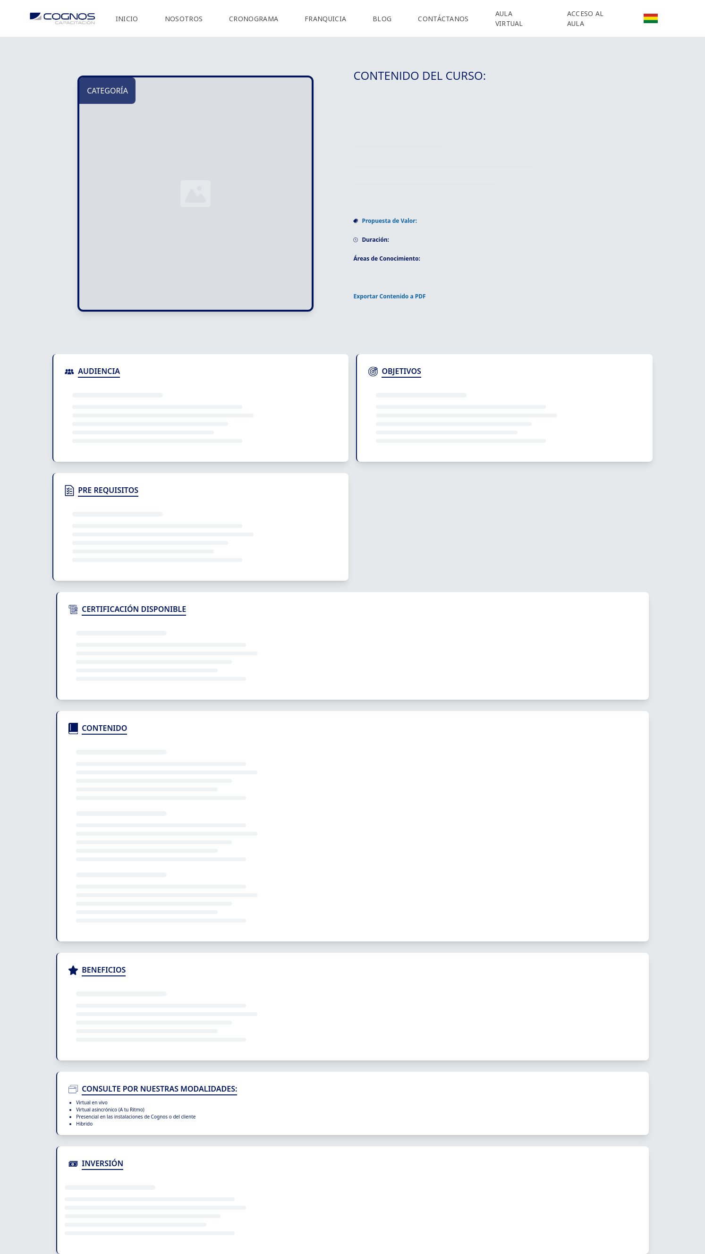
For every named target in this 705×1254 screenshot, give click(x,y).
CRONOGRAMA (253, 18)
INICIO (127, 18)
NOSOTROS (184, 18)
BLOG (382, 18)
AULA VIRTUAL (509, 18)
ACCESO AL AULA (585, 18)
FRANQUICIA (325, 18)
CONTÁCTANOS (443, 18)
